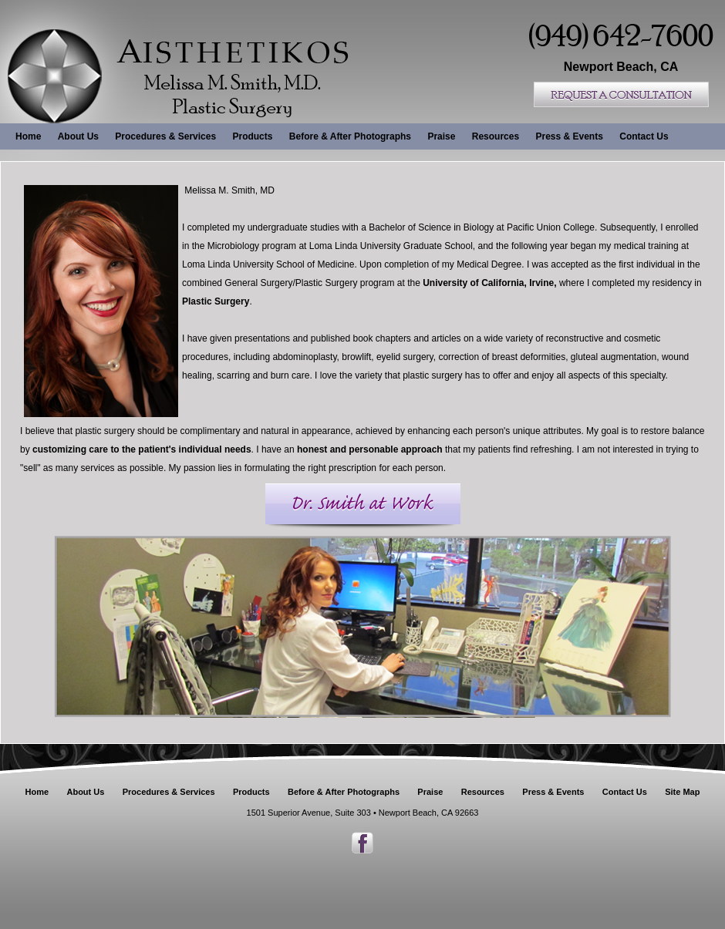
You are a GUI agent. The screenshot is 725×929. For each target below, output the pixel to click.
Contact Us (643, 136)
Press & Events (568, 136)
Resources (495, 136)
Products (252, 136)
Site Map (682, 791)
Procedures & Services (165, 136)
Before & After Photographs (350, 136)
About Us (78, 136)
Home (28, 136)
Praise (441, 136)
